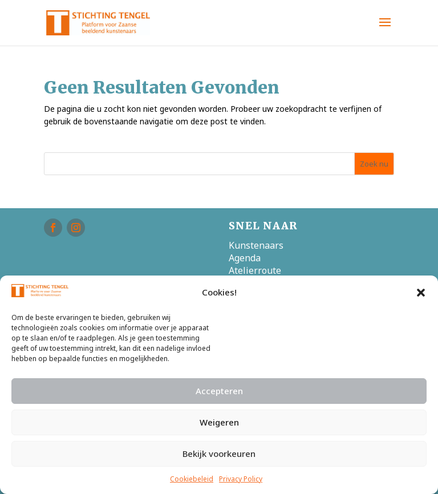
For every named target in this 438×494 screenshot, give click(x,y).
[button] (421, 292)
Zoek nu (374, 164)
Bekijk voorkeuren (219, 453)
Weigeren (219, 422)
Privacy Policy (240, 479)
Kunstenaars (256, 245)
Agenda (245, 258)
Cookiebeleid (191, 479)
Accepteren (219, 390)
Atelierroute (255, 270)
